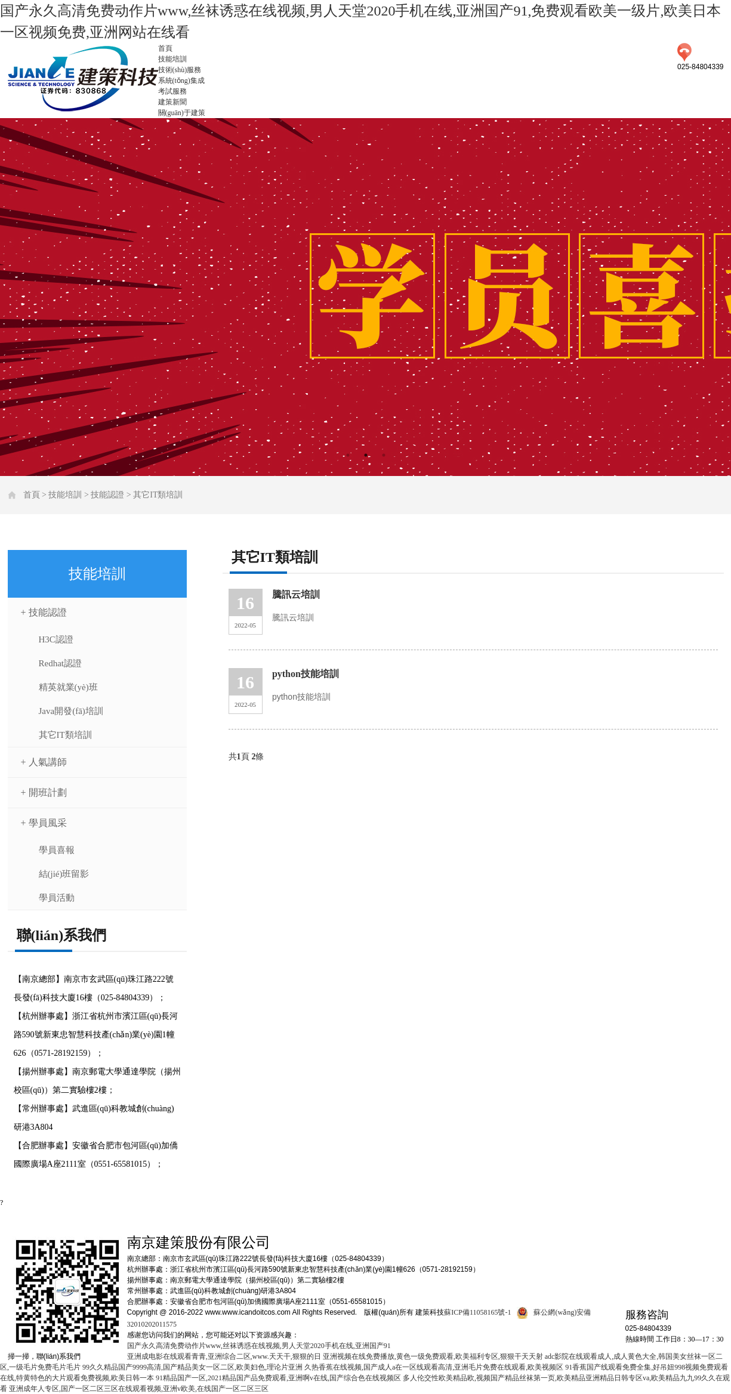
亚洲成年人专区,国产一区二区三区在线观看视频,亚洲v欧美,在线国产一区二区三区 (139, 1388)
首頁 (165, 48)
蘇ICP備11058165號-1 (477, 1312)
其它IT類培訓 (158, 494)
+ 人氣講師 (44, 762)
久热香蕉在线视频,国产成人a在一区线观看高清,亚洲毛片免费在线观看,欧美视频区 (433, 1367)
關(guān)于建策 (181, 113)
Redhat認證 (60, 663)
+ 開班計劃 (44, 792)
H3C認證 (56, 639)
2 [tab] (366, 455)
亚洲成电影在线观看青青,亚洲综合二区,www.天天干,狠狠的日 (224, 1356)
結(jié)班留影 (64, 874)
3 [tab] (384, 455)
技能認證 (107, 494)
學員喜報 (57, 850)
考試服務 (172, 91)
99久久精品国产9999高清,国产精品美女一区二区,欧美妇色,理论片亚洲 (192, 1367)
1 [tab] (348, 455)
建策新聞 (172, 102)
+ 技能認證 (44, 612)
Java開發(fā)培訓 (71, 711)
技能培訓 (172, 59)
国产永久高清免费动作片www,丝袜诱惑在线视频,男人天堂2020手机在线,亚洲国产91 (259, 1346)
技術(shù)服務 (180, 70)
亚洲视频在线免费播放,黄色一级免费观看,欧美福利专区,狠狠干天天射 (433, 1356)
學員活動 (57, 897)
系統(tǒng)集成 (181, 80)
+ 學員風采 (44, 823)
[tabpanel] (365, 297)
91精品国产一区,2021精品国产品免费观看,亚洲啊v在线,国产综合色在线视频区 (278, 1378)
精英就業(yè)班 (68, 687)
